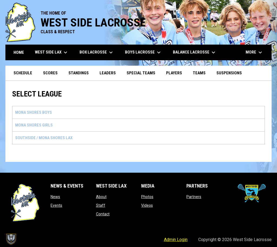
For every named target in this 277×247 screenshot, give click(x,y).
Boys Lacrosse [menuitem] (143, 52)
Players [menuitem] (174, 73)
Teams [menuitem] (199, 73)
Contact (103, 214)
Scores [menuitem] (50, 73)
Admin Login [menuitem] (175, 239)
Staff (100, 205)
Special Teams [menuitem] (141, 73)
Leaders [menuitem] (108, 73)
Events (56, 205)
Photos (147, 197)
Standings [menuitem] (78, 73)
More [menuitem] (254, 52)
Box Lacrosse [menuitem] (97, 52)
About (101, 197)
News (55, 197)
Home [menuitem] (19, 52)
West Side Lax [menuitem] (52, 52)
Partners (193, 197)
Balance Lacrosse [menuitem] (195, 52)
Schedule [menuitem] (23, 73)
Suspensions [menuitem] (229, 73)
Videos (147, 205)
